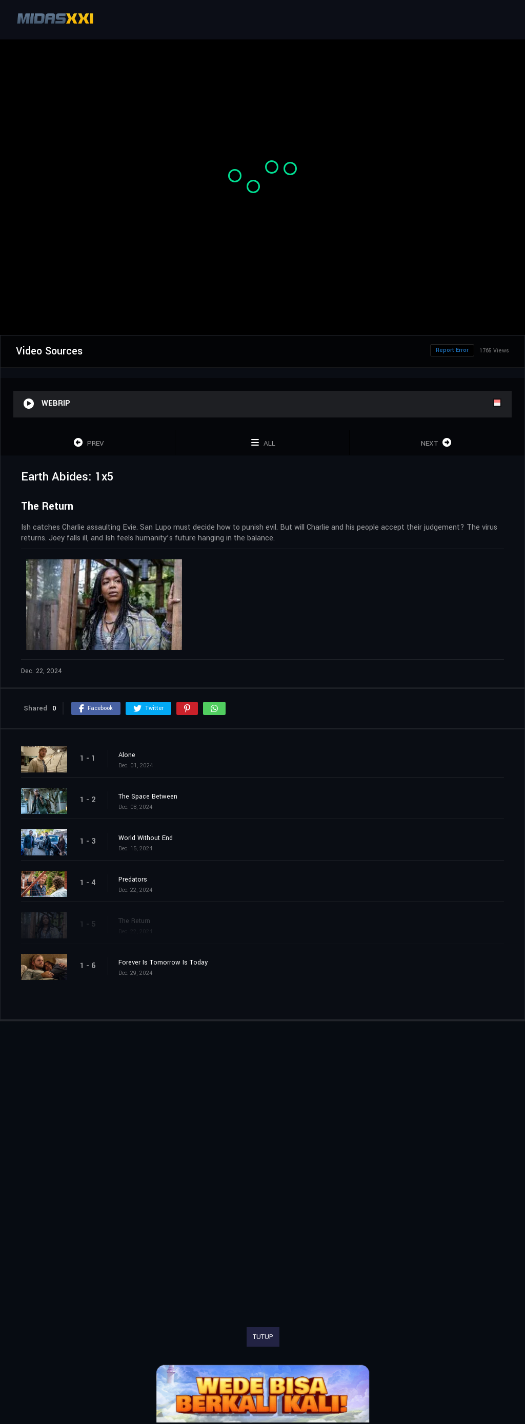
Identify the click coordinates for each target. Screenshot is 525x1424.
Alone (126, 755)
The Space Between (147, 796)
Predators (132, 879)
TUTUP (263, 1337)
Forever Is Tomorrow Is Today (163, 962)
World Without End (145, 838)
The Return (134, 921)
